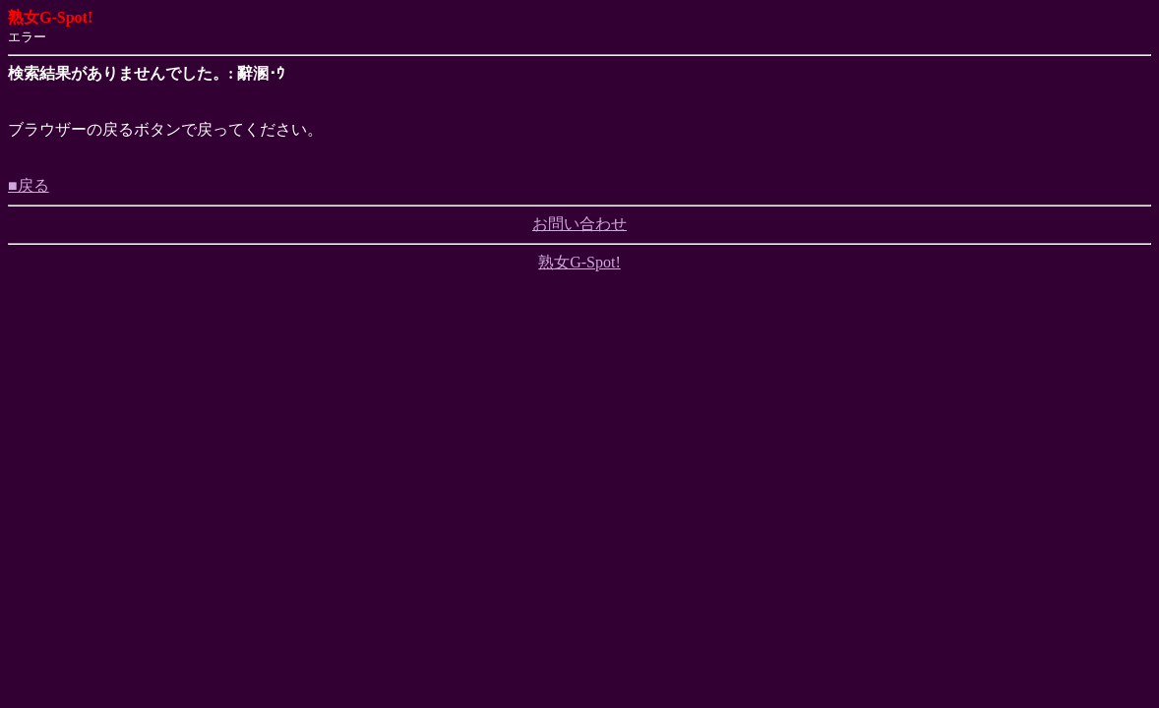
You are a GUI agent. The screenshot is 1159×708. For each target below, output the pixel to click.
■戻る (28, 185)
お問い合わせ (579, 223)
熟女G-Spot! (579, 262)
